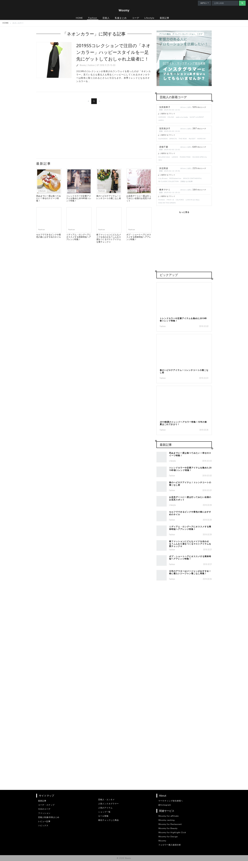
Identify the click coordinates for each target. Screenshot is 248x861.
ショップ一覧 (104, 812)
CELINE (171, 117)
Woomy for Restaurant (170, 824)
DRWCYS (173, 139)
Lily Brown (163, 178)
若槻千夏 (163, 147)
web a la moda (182, 117)
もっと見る (184, 212)
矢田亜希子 (164, 107)
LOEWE (175, 157)
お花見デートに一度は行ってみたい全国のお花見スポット (138, 198)
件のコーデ (199, 107)
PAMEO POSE (185, 157)
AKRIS (161, 120)
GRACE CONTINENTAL (192, 178)
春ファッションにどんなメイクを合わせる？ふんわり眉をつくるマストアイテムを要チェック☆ (108, 238)
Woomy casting (166, 820)
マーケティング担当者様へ (170, 801)
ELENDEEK (163, 139)
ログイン (203, 3)
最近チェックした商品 (108, 820)
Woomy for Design (168, 836)
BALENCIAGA (164, 157)
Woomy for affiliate (168, 816)
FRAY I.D (170, 200)
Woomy (124, 10)
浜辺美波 (163, 168)
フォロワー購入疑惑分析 (169, 845)
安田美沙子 (164, 128)
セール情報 (103, 816)
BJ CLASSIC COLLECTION (168, 181)
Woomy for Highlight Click (172, 832)
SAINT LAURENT (197, 117)
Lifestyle (42, 191)
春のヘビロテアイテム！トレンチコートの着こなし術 (108, 197)
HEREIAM (201, 139)
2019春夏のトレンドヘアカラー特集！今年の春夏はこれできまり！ (183, 423)
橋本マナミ (164, 189)
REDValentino (175, 178)
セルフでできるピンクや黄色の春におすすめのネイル (48, 235)
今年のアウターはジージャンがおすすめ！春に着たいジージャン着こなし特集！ (190, 572)
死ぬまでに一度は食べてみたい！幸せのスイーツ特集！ (48, 198)
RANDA (161, 200)
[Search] (225, 3)
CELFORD (180, 200)
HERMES (162, 117)
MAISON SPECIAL (199, 157)
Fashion (91, 65)
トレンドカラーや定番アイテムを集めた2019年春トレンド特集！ (78, 198)
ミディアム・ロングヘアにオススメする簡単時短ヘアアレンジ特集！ (78, 237)
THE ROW (183, 139)
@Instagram (164, 805)
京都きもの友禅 (186, 181)
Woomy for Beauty (167, 828)
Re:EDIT (192, 139)
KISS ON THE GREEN (167, 203)
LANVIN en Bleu (193, 200)
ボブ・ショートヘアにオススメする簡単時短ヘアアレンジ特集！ (138, 237)
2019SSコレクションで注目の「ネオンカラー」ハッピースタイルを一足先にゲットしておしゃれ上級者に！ (113, 52)
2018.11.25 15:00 (107, 65)
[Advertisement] (94, 132)
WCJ (160, 160)
